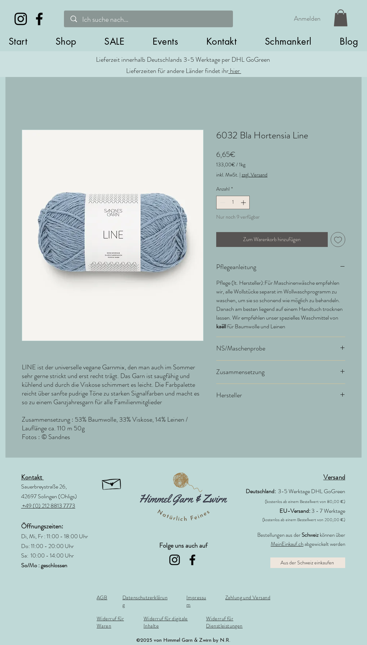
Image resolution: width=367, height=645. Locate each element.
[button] (66, 41)
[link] (341, 18)
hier (235, 71)
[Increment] (244, 202)
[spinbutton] (232, 202)
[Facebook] (39, 19)
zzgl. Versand (254, 174)
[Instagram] (20, 19)
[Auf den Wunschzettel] (338, 239)
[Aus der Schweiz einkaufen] (307, 562)
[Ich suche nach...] (150, 19)
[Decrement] (221, 202)
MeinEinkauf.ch (287, 544)
